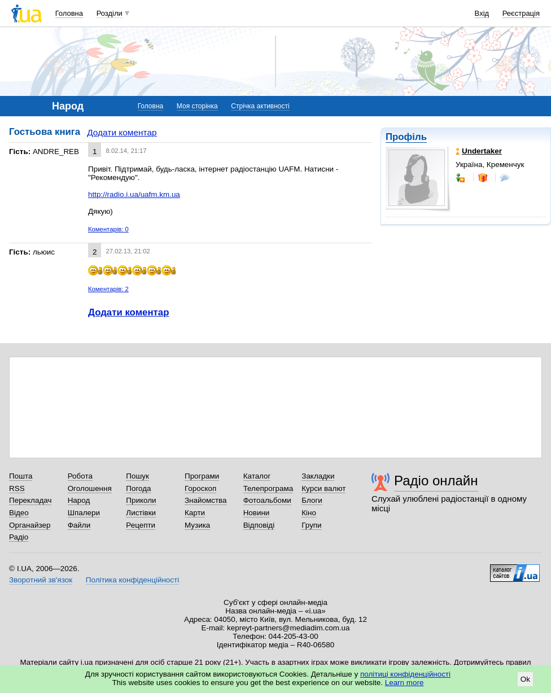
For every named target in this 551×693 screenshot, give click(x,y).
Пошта (20, 476)
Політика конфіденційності (132, 580)
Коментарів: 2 (108, 289)
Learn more (404, 682)
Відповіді (259, 525)
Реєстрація (521, 13)
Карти (195, 512)
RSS (17, 488)
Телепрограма (268, 488)
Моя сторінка (197, 106)
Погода (138, 488)
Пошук (137, 476)
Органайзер (29, 525)
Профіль (406, 136)
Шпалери (84, 512)
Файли (79, 525)
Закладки (317, 476)
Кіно (308, 512)
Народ (79, 500)
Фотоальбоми (267, 500)
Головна (69, 13)
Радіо (18, 537)
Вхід (482, 13)
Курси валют (323, 488)
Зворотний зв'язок (40, 580)
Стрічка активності (260, 106)
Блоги (311, 500)
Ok (525, 679)
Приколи (141, 500)
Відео (19, 512)
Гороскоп (200, 488)
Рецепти (140, 525)
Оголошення (90, 488)
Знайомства (206, 500)
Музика (197, 525)
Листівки (141, 512)
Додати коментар (121, 132)
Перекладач (30, 500)
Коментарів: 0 (108, 229)
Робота (80, 476)
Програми (202, 476)
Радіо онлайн (436, 480)
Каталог (257, 476)
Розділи (110, 13)
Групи (311, 525)
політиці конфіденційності (405, 674)
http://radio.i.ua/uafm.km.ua (134, 194)
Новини (256, 512)
